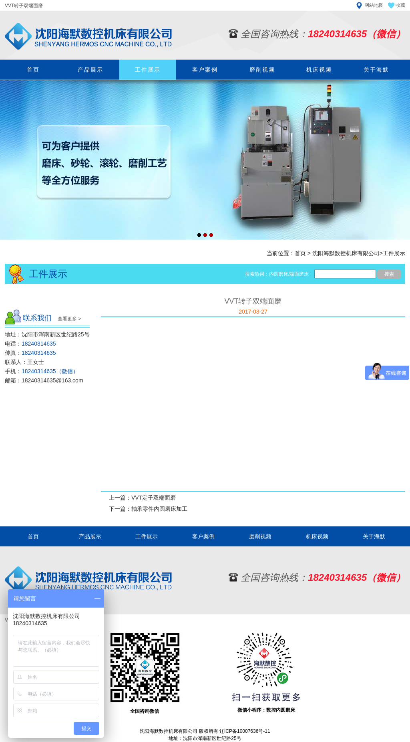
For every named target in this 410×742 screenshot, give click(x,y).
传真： (30, 353)
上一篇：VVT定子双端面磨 (142, 497)
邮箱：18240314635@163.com (44, 380)
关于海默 (376, 69)
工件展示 (148, 69)
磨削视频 (262, 69)
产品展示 (90, 69)
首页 (33, 69)
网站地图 (374, 5)
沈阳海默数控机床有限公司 (346, 253)
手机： (41, 371)
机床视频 (319, 69)
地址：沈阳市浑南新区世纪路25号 (47, 334)
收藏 (400, 5)
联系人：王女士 (24, 362)
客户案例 (205, 69)
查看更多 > (69, 319)
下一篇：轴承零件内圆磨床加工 (148, 509)
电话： (30, 343)
